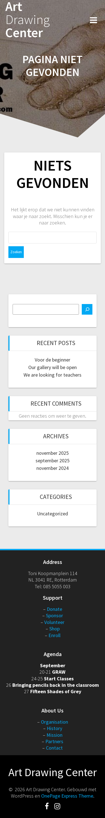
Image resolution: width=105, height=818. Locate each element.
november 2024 (52, 468)
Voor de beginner (52, 360)
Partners (54, 741)
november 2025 (52, 453)
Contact (54, 748)
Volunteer (54, 622)
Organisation (54, 722)
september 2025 (52, 460)
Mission (54, 735)
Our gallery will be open (52, 367)
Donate (54, 609)
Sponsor (54, 615)
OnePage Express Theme (67, 796)
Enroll (54, 635)
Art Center (27, 19)
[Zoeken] (87, 309)
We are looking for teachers (52, 375)
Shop (54, 628)
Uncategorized (52, 513)
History (54, 728)
